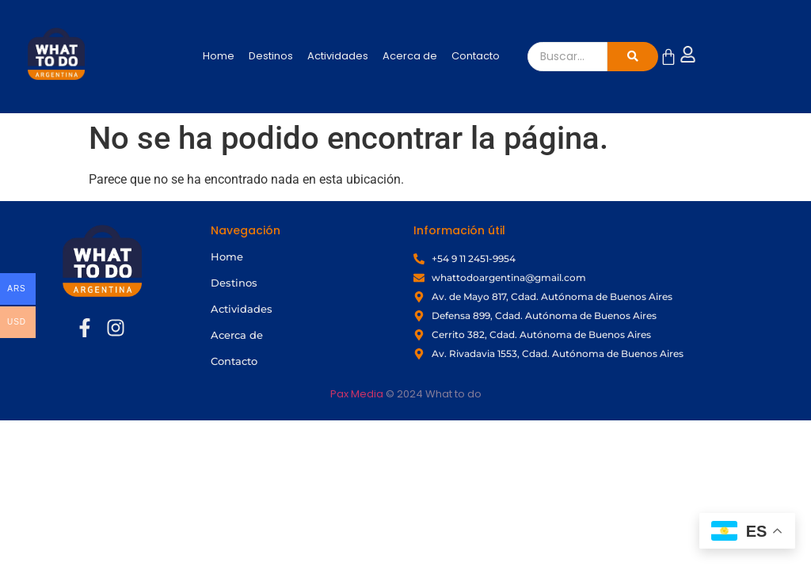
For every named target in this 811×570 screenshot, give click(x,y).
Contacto (475, 55)
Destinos (271, 55)
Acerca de (410, 55)
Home (218, 55)
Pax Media (356, 393)
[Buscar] (567, 56)
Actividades (337, 55)
